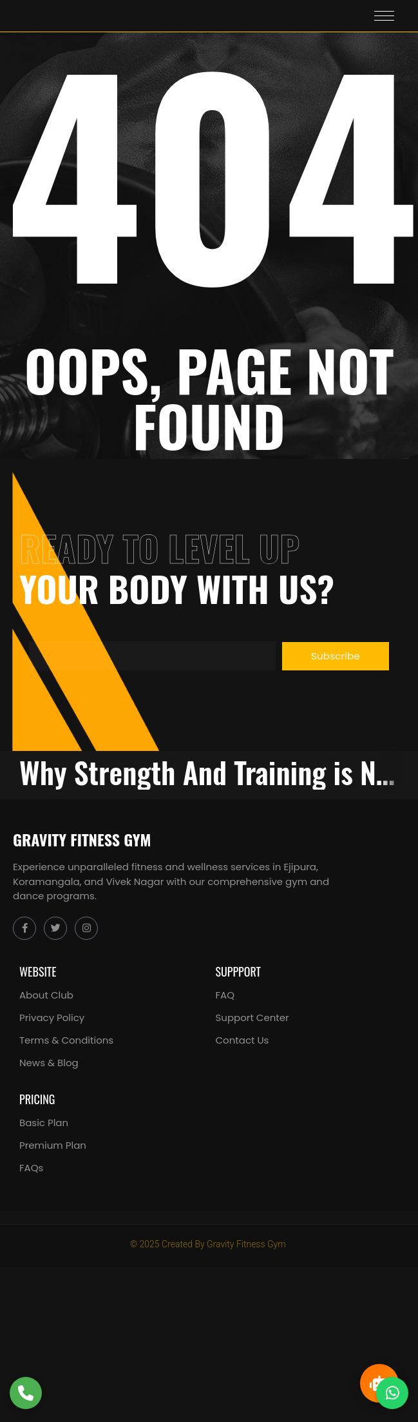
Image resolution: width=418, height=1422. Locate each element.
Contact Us (242, 1040)
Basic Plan (43, 1122)
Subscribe (335, 656)
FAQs (31, 1167)
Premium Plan (52, 1145)
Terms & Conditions (66, 1040)
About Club (46, 995)
